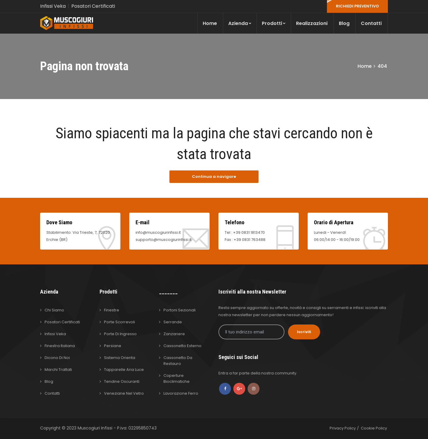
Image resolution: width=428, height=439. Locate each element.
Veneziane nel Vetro (124, 393)
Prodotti (274, 23)
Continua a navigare (214, 176)
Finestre (111, 310)
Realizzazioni (312, 23)
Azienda (239, 23)
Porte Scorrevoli (119, 322)
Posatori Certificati (93, 6)
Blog (344, 23)
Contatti (371, 23)
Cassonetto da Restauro (177, 360)
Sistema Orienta (119, 357)
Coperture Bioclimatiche (176, 378)
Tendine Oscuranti (121, 381)
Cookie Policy (374, 428)
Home (210, 23)
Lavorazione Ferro (180, 393)
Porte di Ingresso (120, 334)
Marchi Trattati (58, 369)
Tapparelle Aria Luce (124, 369)
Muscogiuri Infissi (96, 428)
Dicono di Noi (57, 357)
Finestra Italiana (60, 346)
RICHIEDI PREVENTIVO (357, 6)
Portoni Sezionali (179, 310)
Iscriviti (304, 332)
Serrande (172, 322)
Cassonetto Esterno (182, 346)
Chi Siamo (54, 310)
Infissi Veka (53, 6)
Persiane (112, 346)
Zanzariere (174, 334)
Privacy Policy (343, 428)
